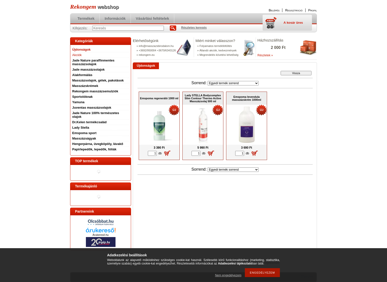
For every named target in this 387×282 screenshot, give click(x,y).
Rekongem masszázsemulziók (95, 91)
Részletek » (265, 55)
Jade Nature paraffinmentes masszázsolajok (93, 62)
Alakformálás (82, 75)
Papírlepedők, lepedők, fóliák (94, 149)
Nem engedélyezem (228, 275)
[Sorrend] (233, 83)
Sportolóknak (82, 97)
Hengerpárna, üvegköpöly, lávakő (97, 144)
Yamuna (78, 102)
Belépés (274, 10)
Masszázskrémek (85, 86)
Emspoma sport (84, 133)
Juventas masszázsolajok (91, 107)
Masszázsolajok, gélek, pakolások (98, 80)
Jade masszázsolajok (88, 69)
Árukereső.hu (101, 234)
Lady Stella (80, 127)
